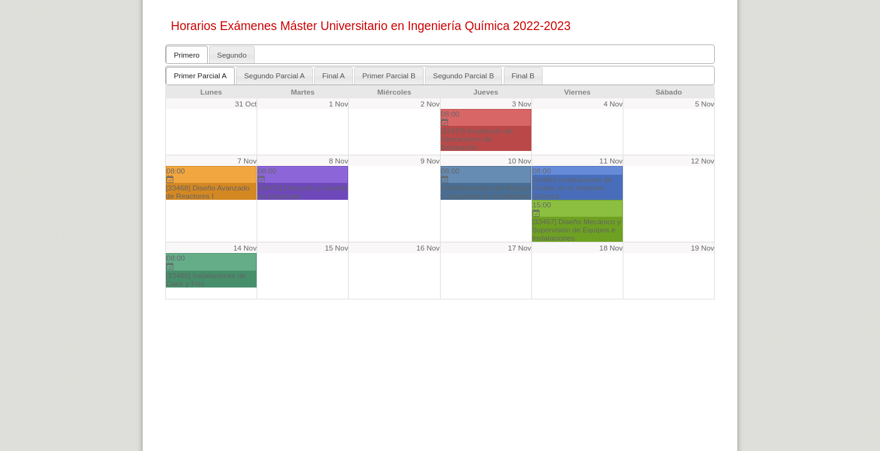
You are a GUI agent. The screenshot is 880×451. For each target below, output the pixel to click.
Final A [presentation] (333, 75)
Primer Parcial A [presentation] (200, 75)
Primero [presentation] (187, 55)
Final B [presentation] (523, 75)
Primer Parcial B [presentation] (389, 75)
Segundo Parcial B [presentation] (463, 75)
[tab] (187, 54)
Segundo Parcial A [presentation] (274, 75)
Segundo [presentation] (232, 55)
